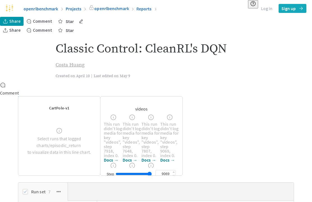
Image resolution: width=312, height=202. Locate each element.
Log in (266, 8)
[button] (187, 8)
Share (12, 21)
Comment (39, 21)
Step (110, 173)
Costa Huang (70, 65)
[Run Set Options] (58, 191)
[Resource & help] (253, 4)
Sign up (292, 8)
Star (66, 21)
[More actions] (81, 21)
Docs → (111, 160)
